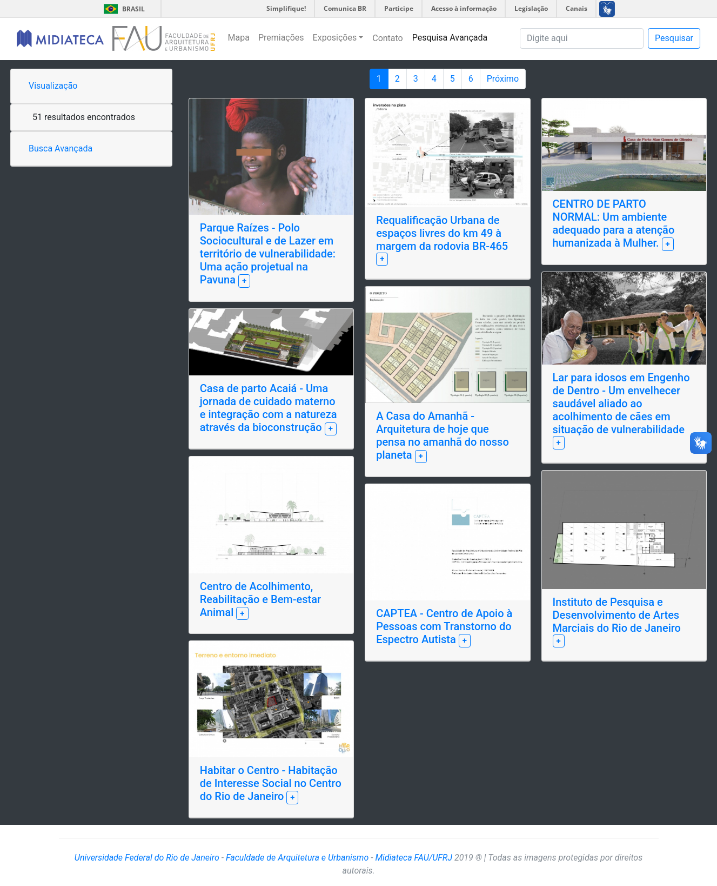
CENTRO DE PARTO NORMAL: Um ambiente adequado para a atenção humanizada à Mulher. (614, 223)
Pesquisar (674, 38)
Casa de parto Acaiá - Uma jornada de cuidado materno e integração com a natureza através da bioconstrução (268, 408)
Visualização (53, 86)
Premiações (281, 37)
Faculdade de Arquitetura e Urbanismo (297, 857)
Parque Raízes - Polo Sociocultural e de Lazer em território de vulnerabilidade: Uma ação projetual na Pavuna (268, 253)
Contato (387, 38)
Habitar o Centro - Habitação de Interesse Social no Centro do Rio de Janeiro (270, 783)
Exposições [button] (335, 37)
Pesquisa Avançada (450, 37)
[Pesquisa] (582, 38)
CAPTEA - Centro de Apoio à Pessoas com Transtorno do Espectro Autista (444, 626)
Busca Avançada (60, 148)
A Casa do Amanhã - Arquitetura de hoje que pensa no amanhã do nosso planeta (442, 435)
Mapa (239, 37)
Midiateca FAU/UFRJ (413, 857)
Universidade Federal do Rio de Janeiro (147, 857)
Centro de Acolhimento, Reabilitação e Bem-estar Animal (260, 599)
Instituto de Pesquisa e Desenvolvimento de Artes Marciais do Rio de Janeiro (617, 615)
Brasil (122, 9)
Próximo (503, 79)
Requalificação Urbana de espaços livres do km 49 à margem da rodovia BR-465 (442, 233)
